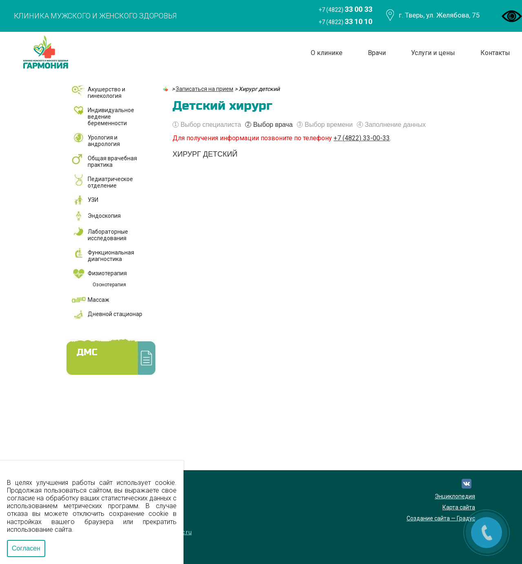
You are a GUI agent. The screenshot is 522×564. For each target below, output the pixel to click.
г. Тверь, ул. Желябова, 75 (439, 15)
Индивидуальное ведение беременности (111, 116)
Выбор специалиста (207, 125)
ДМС (87, 352)
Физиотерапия (107, 273)
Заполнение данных (391, 125)
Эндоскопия (104, 215)
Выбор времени (325, 125)
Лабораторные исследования (108, 234)
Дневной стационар (115, 314)
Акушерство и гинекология (106, 92)
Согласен (26, 548)
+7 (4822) (345, 9)
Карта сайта (458, 507)
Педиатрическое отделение (110, 182)
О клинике (327, 53)
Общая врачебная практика (112, 161)
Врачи (377, 53)
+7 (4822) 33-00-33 (362, 138)
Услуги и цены (433, 53)
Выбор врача (268, 125)
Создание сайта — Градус (441, 518)
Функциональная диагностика (111, 255)
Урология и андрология (104, 140)
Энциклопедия (455, 496)
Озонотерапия (109, 285)
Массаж (98, 299)
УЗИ (93, 200)
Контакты (495, 53)
